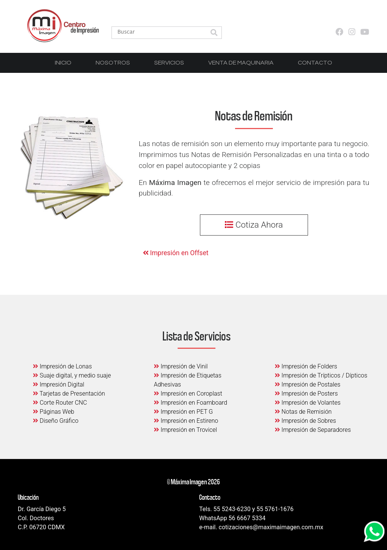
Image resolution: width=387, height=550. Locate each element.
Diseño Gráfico (55, 420)
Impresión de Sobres (305, 420)
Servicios (169, 63)
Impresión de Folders (306, 366)
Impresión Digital (58, 384)
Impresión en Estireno (186, 420)
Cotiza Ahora (254, 225)
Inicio (63, 63)
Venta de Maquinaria (241, 63)
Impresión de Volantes (308, 402)
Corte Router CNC (60, 402)
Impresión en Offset (176, 253)
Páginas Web (53, 411)
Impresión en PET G (183, 411)
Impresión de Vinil (181, 366)
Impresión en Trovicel (185, 429)
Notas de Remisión (303, 411)
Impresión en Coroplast (188, 393)
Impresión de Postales (308, 384)
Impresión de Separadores (313, 429)
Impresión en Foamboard (190, 402)
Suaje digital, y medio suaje (72, 375)
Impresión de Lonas (62, 366)
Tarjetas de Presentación (69, 393)
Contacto (315, 63)
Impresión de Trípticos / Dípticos (321, 375)
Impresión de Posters (306, 393)
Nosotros (113, 63)
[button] (213, 33)
